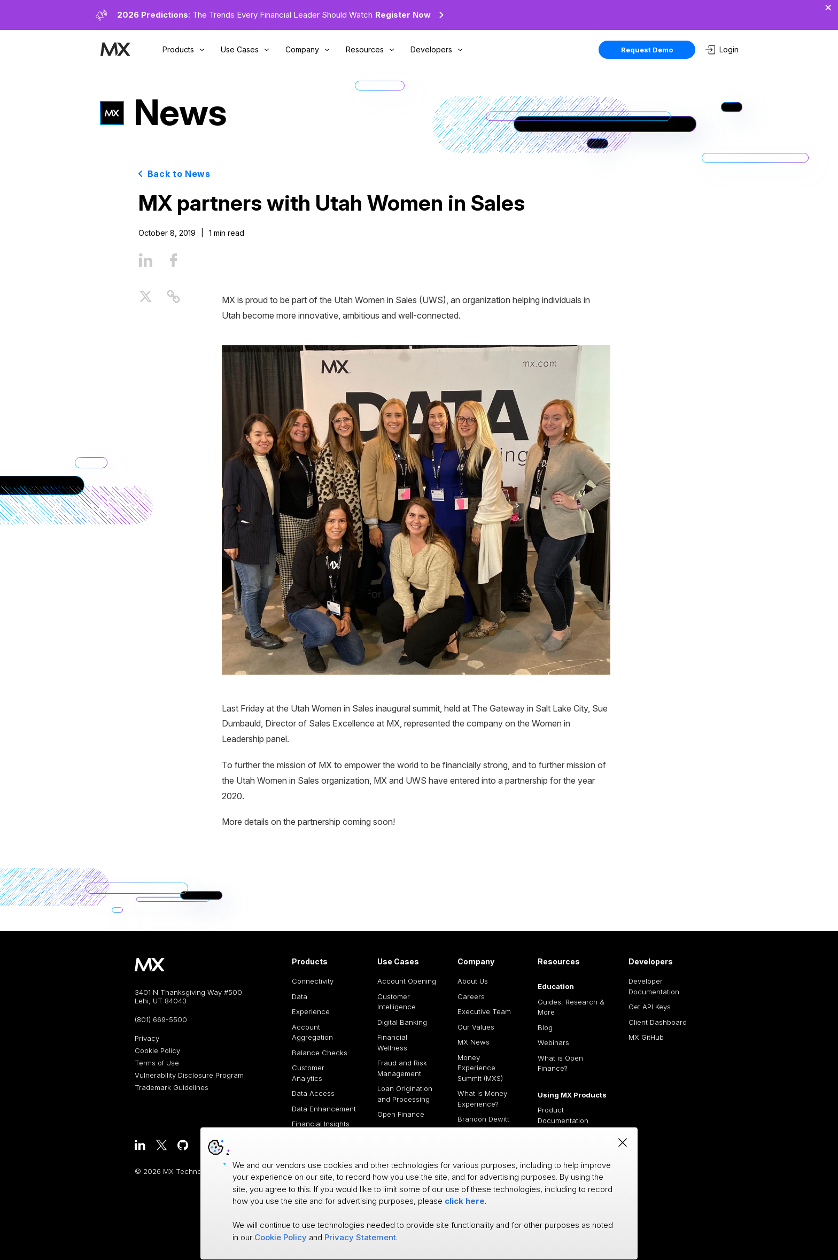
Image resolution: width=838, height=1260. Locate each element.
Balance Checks (319, 1052)
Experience (311, 1011)
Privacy (147, 1038)
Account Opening (406, 981)
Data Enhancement (324, 1108)
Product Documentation (563, 1115)
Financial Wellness (392, 1042)
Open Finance (400, 1114)
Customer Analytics (308, 1073)
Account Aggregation (312, 1032)
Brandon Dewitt (483, 1119)
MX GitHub (646, 1037)
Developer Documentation (654, 986)
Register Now (411, 15)
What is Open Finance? (560, 1063)
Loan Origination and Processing (404, 1093)
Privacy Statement (360, 1237)
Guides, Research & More (571, 1007)
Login (722, 50)
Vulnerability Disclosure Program (189, 1075)
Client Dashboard (658, 1022)
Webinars (553, 1042)
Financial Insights (321, 1123)
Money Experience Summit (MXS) (480, 1068)
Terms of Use (157, 1063)
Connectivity (312, 981)
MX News (473, 1042)
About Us (472, 981)
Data (299, 996)
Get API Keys (650, 1006)
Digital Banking (402, 1022)
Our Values (475, 1027)
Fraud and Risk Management (402, 1068)
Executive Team (484, 1011)
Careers (471, 996)
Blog (545, 1027)
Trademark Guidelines (171, 1087)
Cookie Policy (157, 1050)
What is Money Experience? (482, 1098)
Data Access (313, 1093)
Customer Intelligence (396, 1001)
